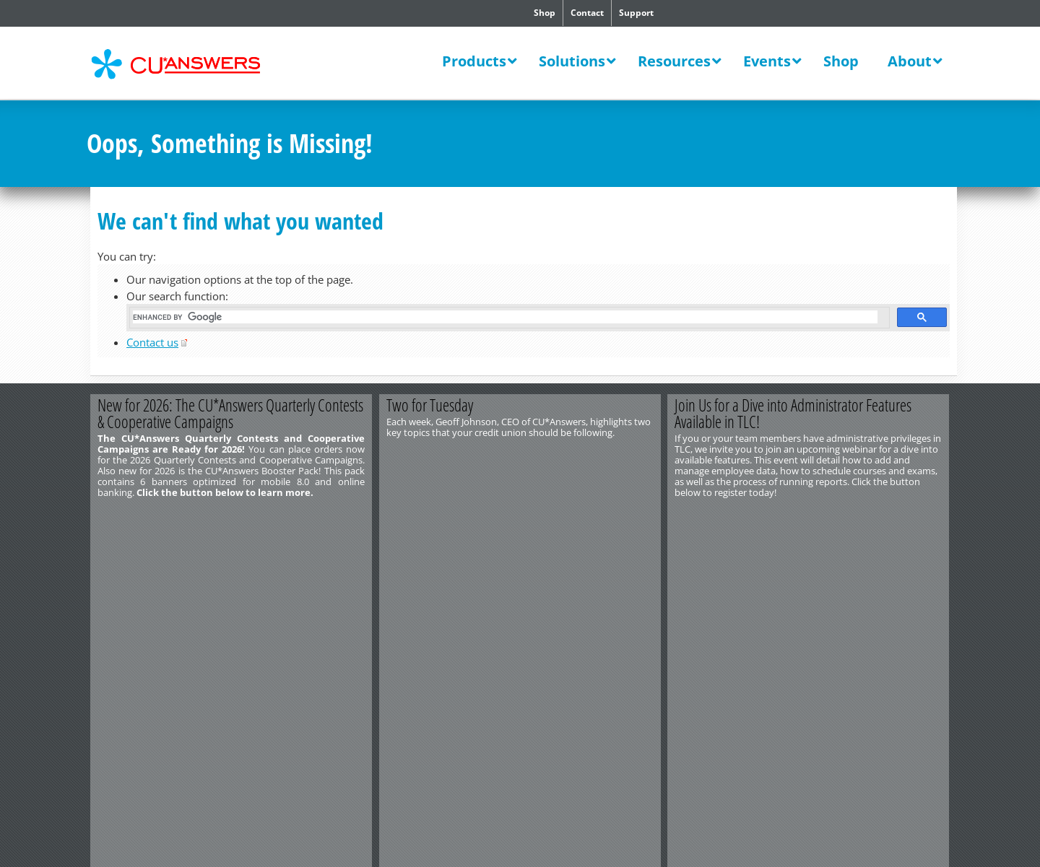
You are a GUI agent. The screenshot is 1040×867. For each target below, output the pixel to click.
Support (636, 12)
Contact (587, 12)
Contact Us (109, 546)
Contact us (152, 342)
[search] (505, 316)
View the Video (590, 516)
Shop (544, 12)
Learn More (302, 516)
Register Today (879, 516)
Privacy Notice (251, 568)
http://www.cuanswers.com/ (139, 557)
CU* (186, 64)
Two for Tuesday (429, 405)
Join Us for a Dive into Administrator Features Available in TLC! (793, 413)
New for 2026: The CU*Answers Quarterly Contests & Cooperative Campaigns (230, 413)
